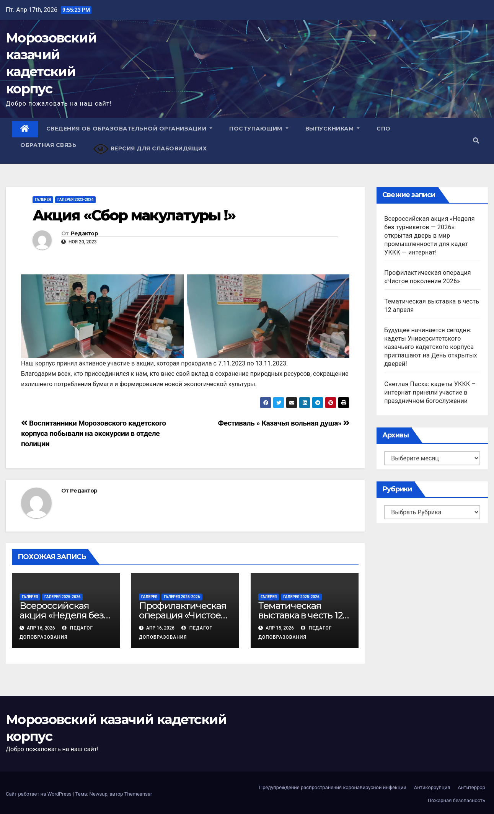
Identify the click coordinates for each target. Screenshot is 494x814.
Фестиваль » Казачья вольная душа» (284, 423)
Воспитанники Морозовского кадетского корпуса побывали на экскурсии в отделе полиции (93, 433)
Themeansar (138, 794)
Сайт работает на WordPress (39, 794)
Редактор (84, 233)
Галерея (43, 199)
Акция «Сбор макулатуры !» (134, 215)
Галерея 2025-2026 (62, 597)
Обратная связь (48, 145)
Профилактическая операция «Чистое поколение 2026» (183, 615)
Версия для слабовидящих (150, 149)
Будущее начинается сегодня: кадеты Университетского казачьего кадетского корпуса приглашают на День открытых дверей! (430, 346)
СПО (384, 128)
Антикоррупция (432, 787)
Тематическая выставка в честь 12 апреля (300, 615)
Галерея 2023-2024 (75, 199)
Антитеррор (471, 787)
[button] (476, 140)
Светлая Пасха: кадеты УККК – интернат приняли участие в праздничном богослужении (430, 392)
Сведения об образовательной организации (129, 128)
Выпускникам (332, 128)
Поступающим (259, 128)
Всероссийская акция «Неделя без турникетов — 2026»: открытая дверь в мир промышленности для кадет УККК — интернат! (429, 235)
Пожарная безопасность (456, 800)
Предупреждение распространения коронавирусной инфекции (332, 787)
